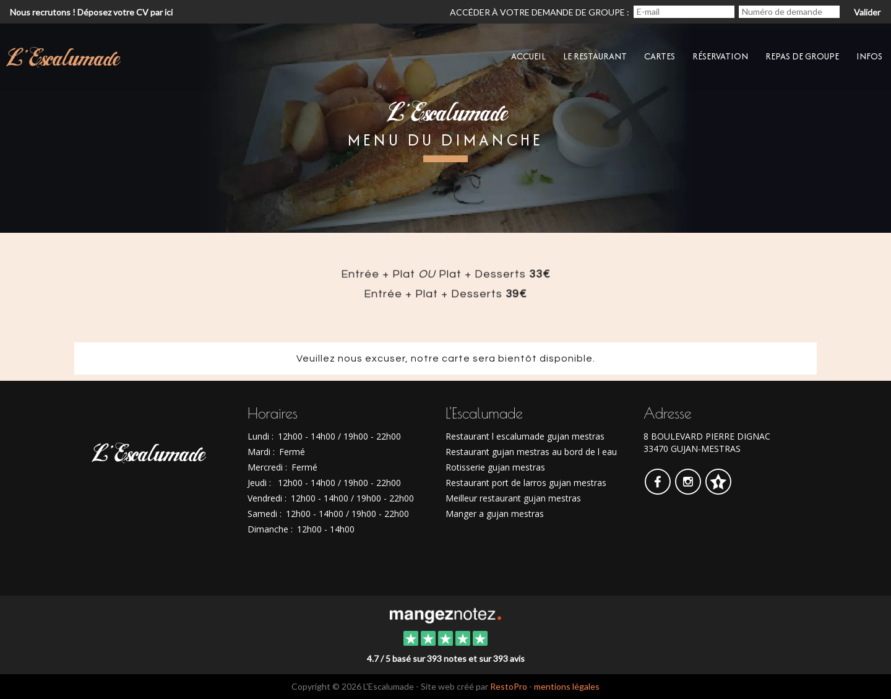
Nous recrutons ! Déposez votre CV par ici (91, 12)
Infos (869, 56)
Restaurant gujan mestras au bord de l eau (531, 452)
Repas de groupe (802, 56)
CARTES (659, 56)
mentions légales (567, 686)
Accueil (528, 56)
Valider (867, 12)
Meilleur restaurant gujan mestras (513, 498)
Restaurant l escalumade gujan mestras (525, 436)
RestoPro (508, 686)
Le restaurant (595, 56)
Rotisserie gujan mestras (495, 467)
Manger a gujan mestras (495, 513)
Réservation (720, 56)
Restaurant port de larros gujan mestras (526, 482)
